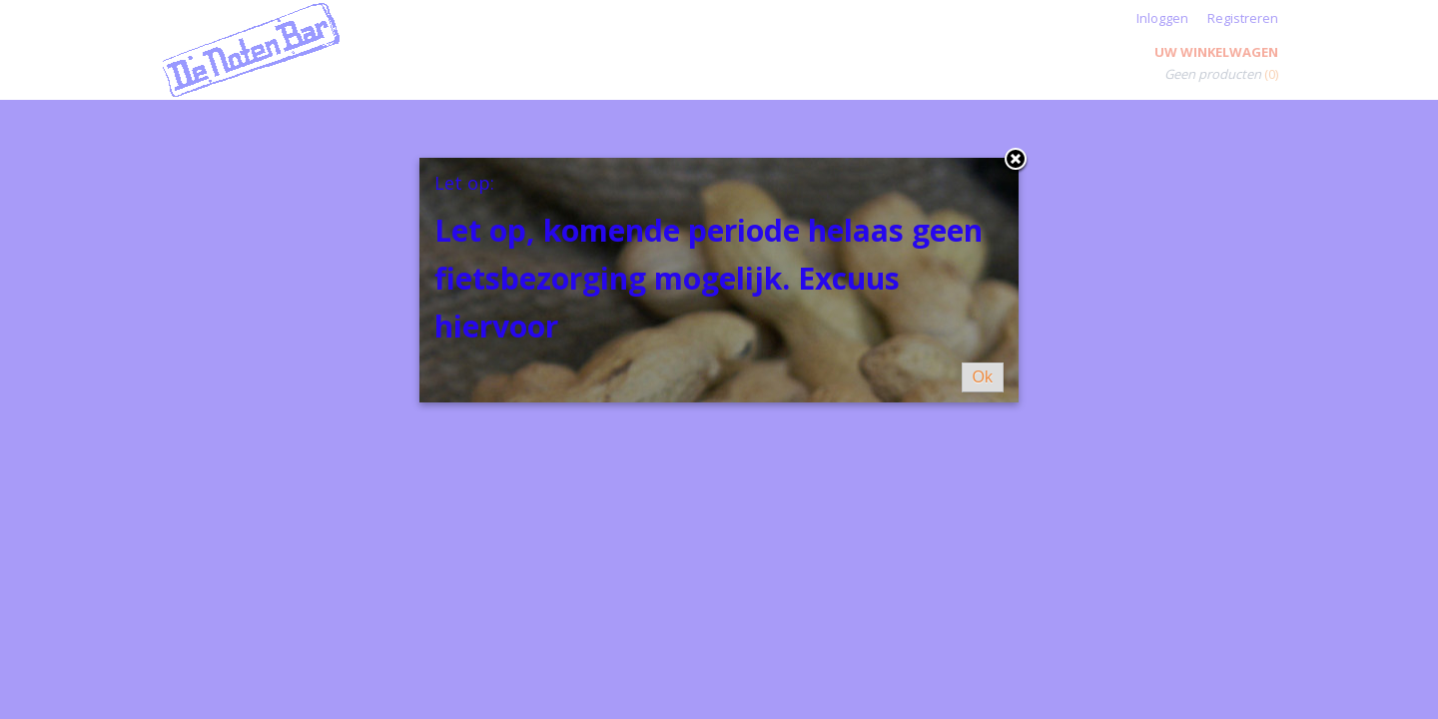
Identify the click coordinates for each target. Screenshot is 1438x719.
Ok (983, 376)
